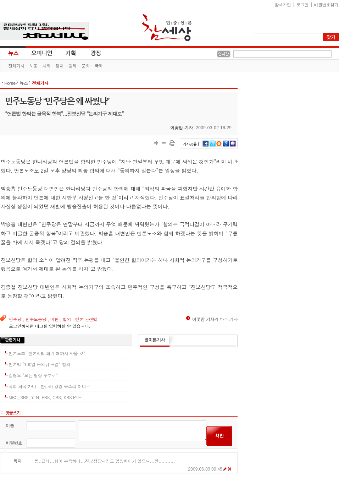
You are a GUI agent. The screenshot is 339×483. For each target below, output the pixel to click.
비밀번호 (14, 443)
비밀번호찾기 (326, 4)
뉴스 (13, 52)
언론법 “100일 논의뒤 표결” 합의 (39, 364)
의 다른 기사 (212, 319)
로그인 (302, 4)
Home (9, 83)
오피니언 (42, 52)
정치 (59, 66)
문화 (86, 66)
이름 (10, 425)
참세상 (167, 27)
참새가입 (283, 4)
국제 (99, 66)
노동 (33, 66)
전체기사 (16, 66)
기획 (71, 52)
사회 (46, 66)
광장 (91, 52)
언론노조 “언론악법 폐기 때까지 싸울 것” (47, 353)
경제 (72, 66)
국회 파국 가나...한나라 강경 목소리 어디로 (49, 386)
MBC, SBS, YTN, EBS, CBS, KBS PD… (46, 397)
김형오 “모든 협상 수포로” (33, 375)
